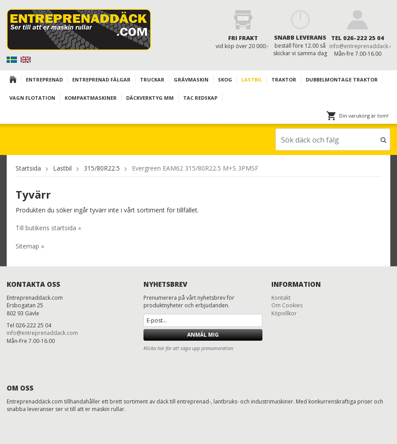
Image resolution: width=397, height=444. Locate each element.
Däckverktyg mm (150, 97)
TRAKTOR (283, 79)
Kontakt (281, 297)
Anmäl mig (203, 334)
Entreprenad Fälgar (101, 79)
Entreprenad (44, 79)
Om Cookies (287, 305)
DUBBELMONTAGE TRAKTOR (342, 79)
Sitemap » (30, 246)
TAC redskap (200, 97)
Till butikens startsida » (48, 228)
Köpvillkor (284, 313)
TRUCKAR (152, 79)
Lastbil (251, 79)
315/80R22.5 (102, 168)
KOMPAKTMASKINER (91, 97)
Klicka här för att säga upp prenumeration (188, 348)
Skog (225, 79)
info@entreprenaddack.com (42, 333)
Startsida (28, 168)
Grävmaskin (191, 79)
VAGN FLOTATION (32, 97)
